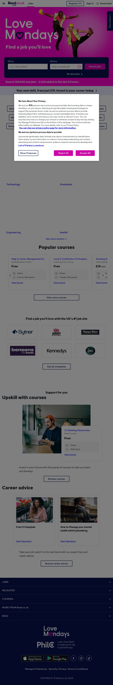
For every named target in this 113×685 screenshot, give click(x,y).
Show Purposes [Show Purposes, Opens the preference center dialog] (28, 153)
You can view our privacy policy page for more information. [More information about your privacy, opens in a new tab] (47, 128)
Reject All (63, 153)
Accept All (85, 153)
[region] (56, 127)
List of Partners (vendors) (31, 145)
